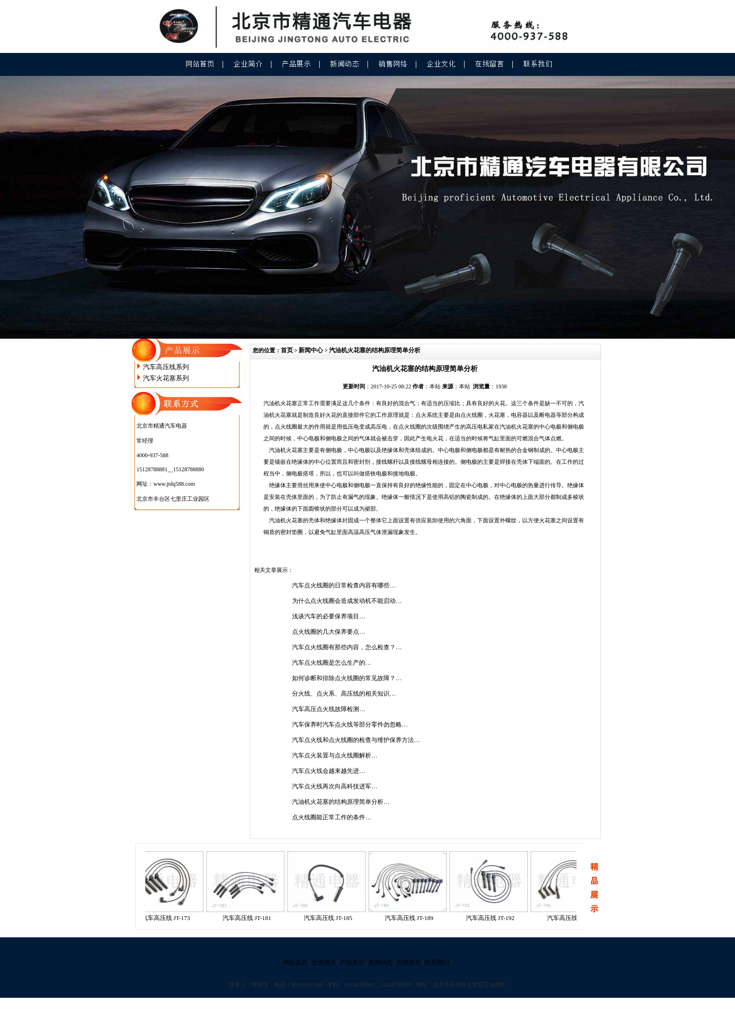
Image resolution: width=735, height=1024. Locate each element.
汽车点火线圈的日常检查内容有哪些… (344, 585)
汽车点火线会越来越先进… (328, 770)
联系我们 (437, 962)
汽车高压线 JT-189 (412, 917)
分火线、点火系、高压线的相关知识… (344, 693)
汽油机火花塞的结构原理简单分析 (374, 350)
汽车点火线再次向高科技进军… (334, 786)
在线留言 (409, 962)
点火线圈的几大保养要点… (328, 631)
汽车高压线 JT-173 (169, 917)
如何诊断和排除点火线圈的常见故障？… (347, 678)
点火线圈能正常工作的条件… (331, 817)
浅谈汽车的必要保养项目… (328, 616)
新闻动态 (380, 962)
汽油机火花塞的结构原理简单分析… (341, 801)
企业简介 (324, 962)
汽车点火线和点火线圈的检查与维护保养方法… (356, 739)
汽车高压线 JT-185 (331, 917)
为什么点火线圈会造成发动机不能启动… (347, 600)
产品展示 (352, 962)
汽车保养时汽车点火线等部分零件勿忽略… (350, 724)
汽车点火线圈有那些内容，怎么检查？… (347, 647)
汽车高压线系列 (166, 367)
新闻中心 (311, 350)
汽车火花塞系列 (166, 378)
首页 (287, 350)
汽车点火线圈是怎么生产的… (331, 662)
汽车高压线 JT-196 (574, 917)
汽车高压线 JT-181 (250, 917)
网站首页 (295, 962)
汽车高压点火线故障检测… (328, 708)
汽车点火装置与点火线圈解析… (334, 755)
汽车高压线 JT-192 (493, 917)
